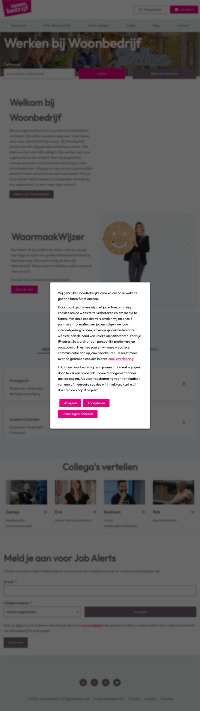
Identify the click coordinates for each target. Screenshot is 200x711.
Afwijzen (70, 403)
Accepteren (96, 403)
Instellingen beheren (78, 414)
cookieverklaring (120, 360)
